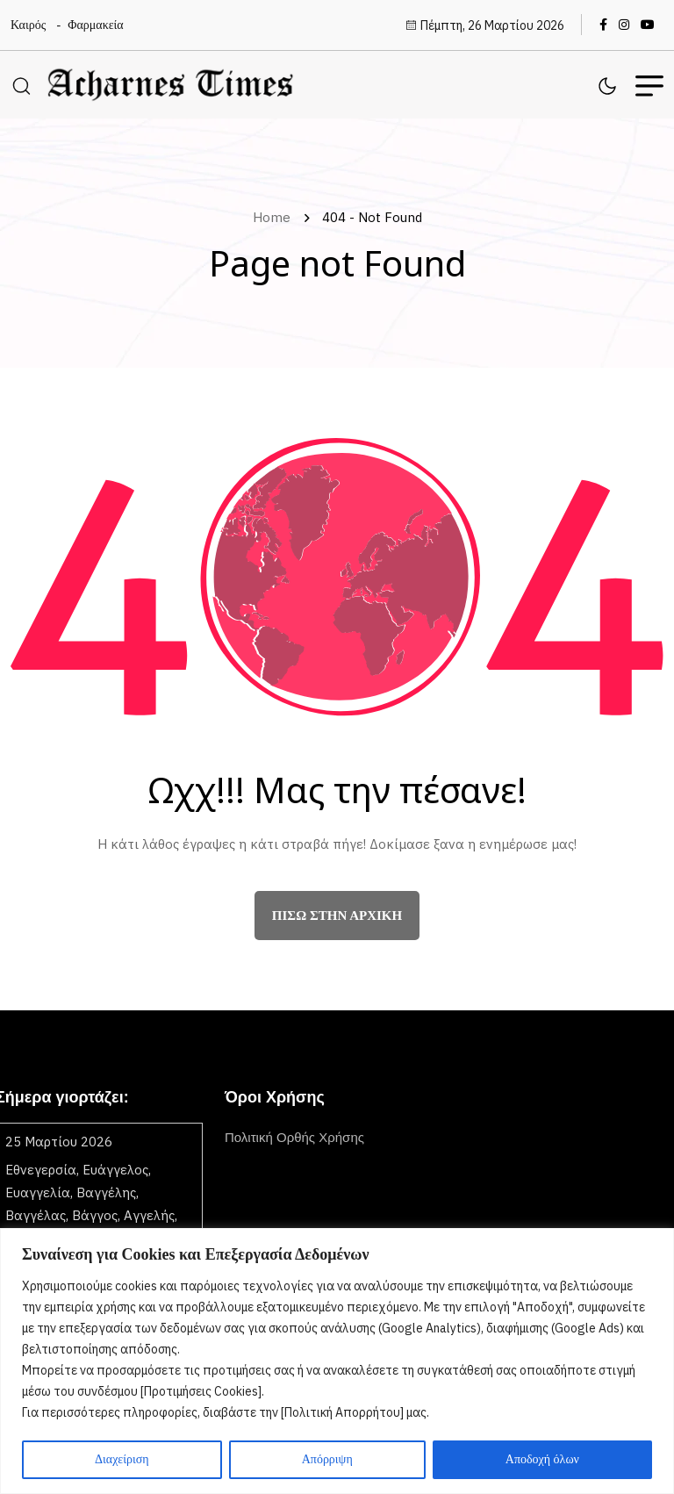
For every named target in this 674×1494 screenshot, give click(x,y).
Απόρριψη (327, 1459)
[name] (607, 24)
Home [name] (275, 217)
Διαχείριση (122, 1459)
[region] (337, 1361)
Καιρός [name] (28, 25)
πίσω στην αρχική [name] (337, 916)
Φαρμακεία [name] (95, 25)
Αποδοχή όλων (542, 1459)
